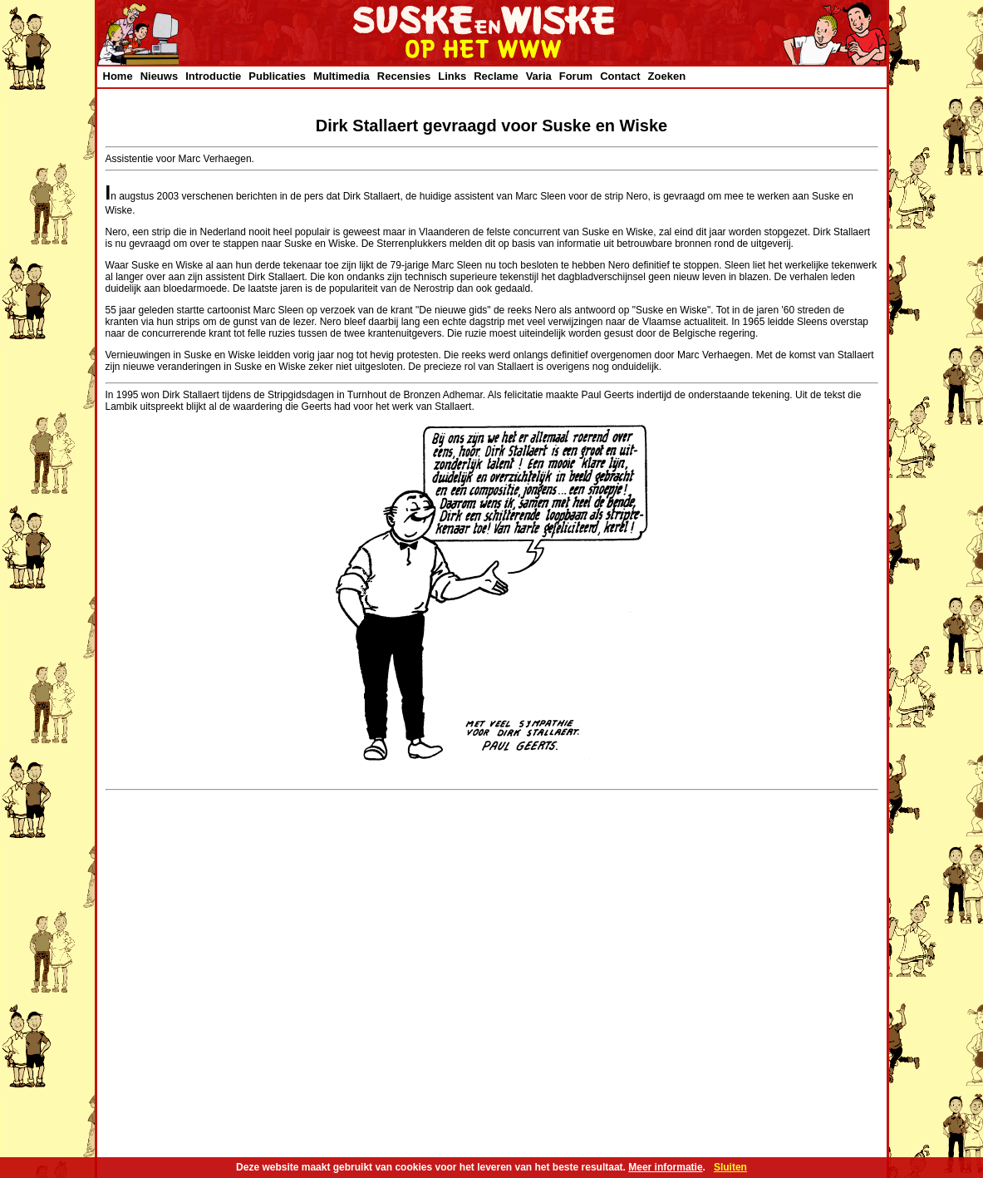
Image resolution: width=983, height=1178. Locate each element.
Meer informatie (665, 1167)
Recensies (403, 76)
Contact (620, 76)
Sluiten (730, 1167)
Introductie (213, 76)
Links (452, 76)
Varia (539, 76)
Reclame (496, 76)
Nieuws (159, 76)
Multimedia (341, 76)
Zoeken (667, 76)
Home (118, 76)
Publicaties (277, 76)
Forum (575, 76)
